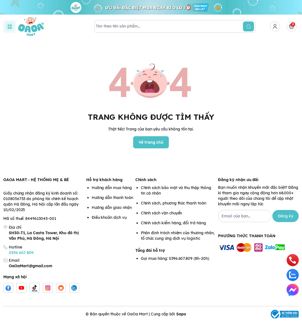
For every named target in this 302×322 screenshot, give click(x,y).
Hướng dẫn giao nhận (112, 207)
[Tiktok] (35, 288)
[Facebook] (8, 288)
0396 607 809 (21, 252)
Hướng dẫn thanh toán (112, 197)
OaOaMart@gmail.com (30, 265)
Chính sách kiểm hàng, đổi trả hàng (173, 222)
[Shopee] (61, 288)
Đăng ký (285, 216)
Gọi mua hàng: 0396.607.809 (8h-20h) (175, 258)
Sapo (181, 314)
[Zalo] (74, 288)
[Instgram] (48, 288)
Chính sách (145, 179)
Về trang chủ (151, 142)
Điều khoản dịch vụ (109, 217)
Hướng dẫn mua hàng (112, 187)
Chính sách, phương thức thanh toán (173, 203)
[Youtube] (21, 288)
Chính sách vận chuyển (161, 213)
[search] (248, 26)
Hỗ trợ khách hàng (104, 179)
